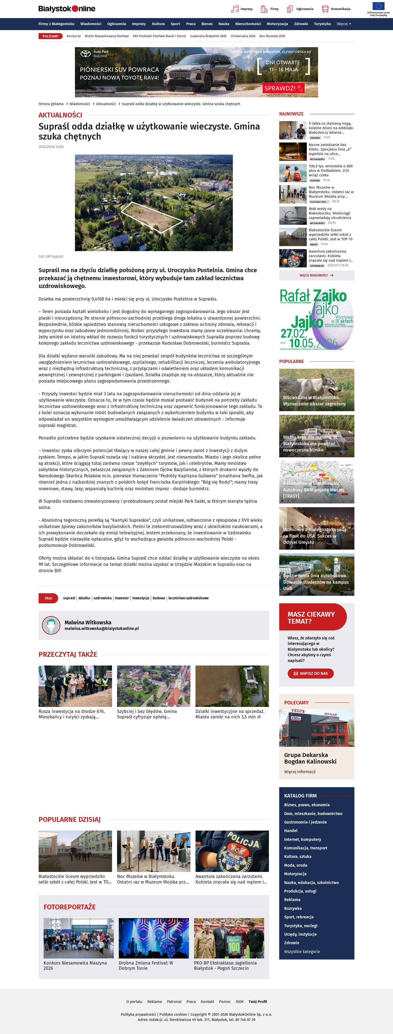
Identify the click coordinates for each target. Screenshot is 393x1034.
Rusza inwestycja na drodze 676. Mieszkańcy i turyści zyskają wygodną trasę (72, 714)
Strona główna (51, 104)
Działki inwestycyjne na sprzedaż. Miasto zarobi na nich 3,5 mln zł (229, 714)
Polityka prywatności (138, 1014)
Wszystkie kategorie (302, 951)
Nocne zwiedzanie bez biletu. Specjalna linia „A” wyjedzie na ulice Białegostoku (330, 149)
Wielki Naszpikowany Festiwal (107, 36)
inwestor (122, 598)
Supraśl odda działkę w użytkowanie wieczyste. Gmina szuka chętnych (181, 104)
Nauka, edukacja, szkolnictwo (311, 882)
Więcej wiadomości (314, 275)
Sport (175, 24)
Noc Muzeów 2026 (272, 36)
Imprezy (242, 9)
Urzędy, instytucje (300, 934)
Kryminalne (317, 266)
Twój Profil (258, 1001)
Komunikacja (336, 9)
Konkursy (74, 36)
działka (84, 598)
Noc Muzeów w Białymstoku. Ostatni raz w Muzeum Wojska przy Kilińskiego (152, 879)
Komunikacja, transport (305, 848)
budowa (159, 598)
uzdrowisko (102, 598)
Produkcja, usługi (300, 891)
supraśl (69, 598)
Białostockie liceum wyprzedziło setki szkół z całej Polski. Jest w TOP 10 (75, 879)
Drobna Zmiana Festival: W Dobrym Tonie (146, 966)
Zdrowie (301, 24)
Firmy (270, 9)
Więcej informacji (300, 771)
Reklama (292, 899)
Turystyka (322, 24)
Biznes (207, 24)
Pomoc (225, 1001)
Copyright (198, 1014)
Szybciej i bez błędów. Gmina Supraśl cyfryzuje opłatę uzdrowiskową (147, 714)
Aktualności (106, 104)
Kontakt (207, 1001)
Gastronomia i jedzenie (305, 822)
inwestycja (140, 598)
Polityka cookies (173, 1014)
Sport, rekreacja (299, 917)
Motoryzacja (277, 24)
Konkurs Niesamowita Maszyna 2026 (75, 966)
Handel (291, 830)
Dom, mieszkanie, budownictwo (313, 813)
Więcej (344, 24)
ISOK (240, 1001)
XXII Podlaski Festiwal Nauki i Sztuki (159, 36)
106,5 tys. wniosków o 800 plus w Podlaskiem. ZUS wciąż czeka (331, 170)
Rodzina (315, 180)
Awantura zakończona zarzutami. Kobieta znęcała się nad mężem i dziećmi (229, 879)
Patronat (174, 1001)
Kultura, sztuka (298, 856)
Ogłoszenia (300, 9)
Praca (190, 24)
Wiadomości (90, 24)
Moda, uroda (295, 865)
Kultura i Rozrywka (320, 202)
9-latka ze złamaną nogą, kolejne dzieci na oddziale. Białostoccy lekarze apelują (331, 128)
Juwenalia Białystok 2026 (208, 36)
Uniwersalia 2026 (243, 36)
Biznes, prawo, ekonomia (307, 804)
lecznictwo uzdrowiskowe (188, 598)
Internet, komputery (302, 839)
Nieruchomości (248, 24)
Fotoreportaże (70, 907)
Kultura (158, 24)
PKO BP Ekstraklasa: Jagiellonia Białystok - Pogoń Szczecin (225, 966)
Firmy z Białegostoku (56, 24)
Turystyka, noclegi (301, 925)
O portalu (134, 1001)
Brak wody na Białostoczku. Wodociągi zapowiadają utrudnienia (330, 213)
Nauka (224, 24)
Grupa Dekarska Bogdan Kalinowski (310, 758)
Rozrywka (293, 908)
